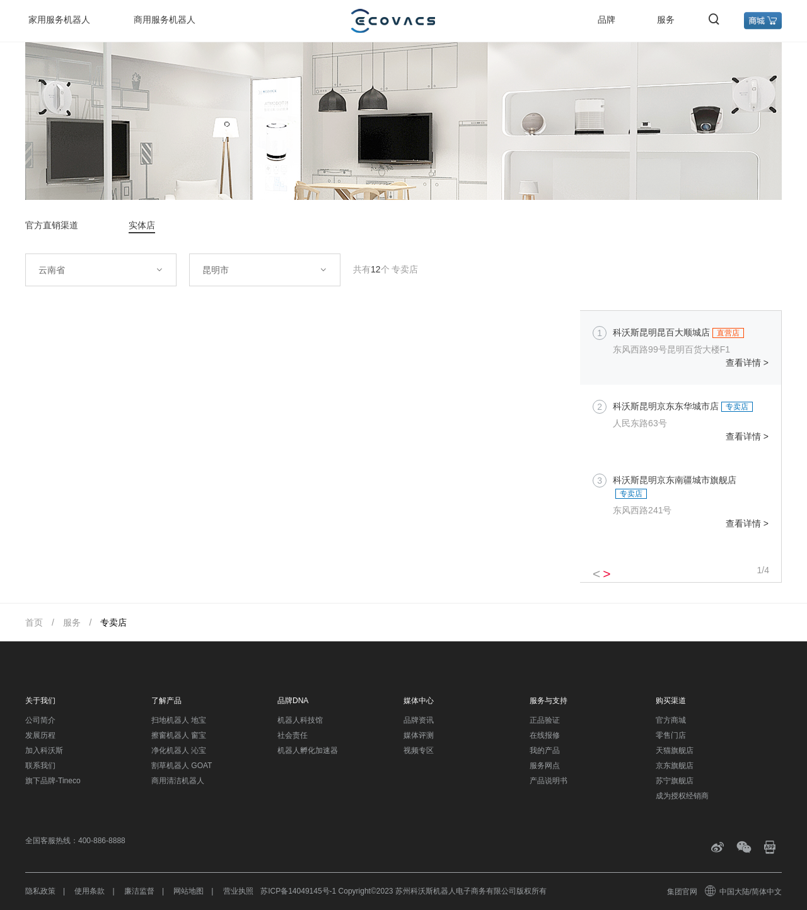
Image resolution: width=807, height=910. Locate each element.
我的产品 (545, 750)
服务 (666, 20)
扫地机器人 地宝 (178, 720)
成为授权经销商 (682, 795)
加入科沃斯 (44, 750)
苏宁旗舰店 (675, 780)
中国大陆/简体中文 (744, 891)
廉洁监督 (139, 891)
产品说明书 (548, 780)
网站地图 (188, 891)
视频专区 (419, 750)
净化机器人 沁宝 (178, 750)
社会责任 (292, 735)
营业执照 (238, 891)
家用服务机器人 (59, 20)
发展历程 (40, 735)
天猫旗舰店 (675, 750)
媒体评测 (419, 735)
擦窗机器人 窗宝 (178, 735)
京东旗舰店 (675, 765)
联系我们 (40, 765)
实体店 (142, 225)
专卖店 (113, 622)
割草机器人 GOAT (181, 765)
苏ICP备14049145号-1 (298, 891)
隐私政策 (40, 891)
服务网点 (545, 765)
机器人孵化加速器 (307, 750)
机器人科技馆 (300, 720)
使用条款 (89, 891)
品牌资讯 (419, 720)
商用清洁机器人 (177, 780)
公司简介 (40, 720)
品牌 (606, 20)
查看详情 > (747, 363)
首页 (34, 622)
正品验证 (545, 720)
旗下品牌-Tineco (53, 780)
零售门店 (671, 735)
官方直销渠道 (51, 225)
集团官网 (682, 891)
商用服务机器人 (164, 20)
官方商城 (671, 720)
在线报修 (545, 735)
